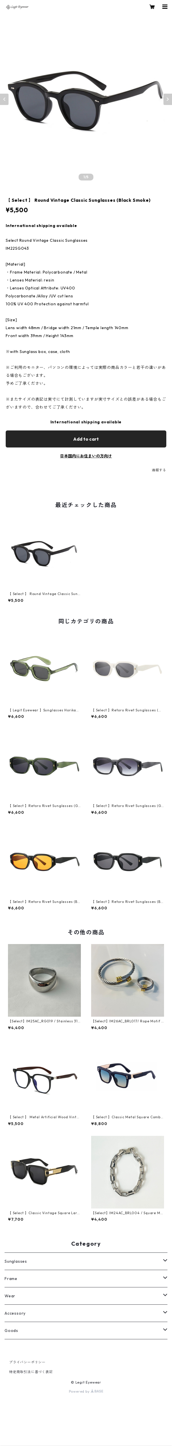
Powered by (86, 1391)
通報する (159, 470)
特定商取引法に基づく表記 (31, 1372)
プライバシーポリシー (27, 1362)
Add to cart (86, 439)
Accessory (15, 1313)
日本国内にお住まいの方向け (86, 456)
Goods (11, 1330)
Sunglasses (16, 1261)
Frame (11, 1278)
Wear (10, 1295)
